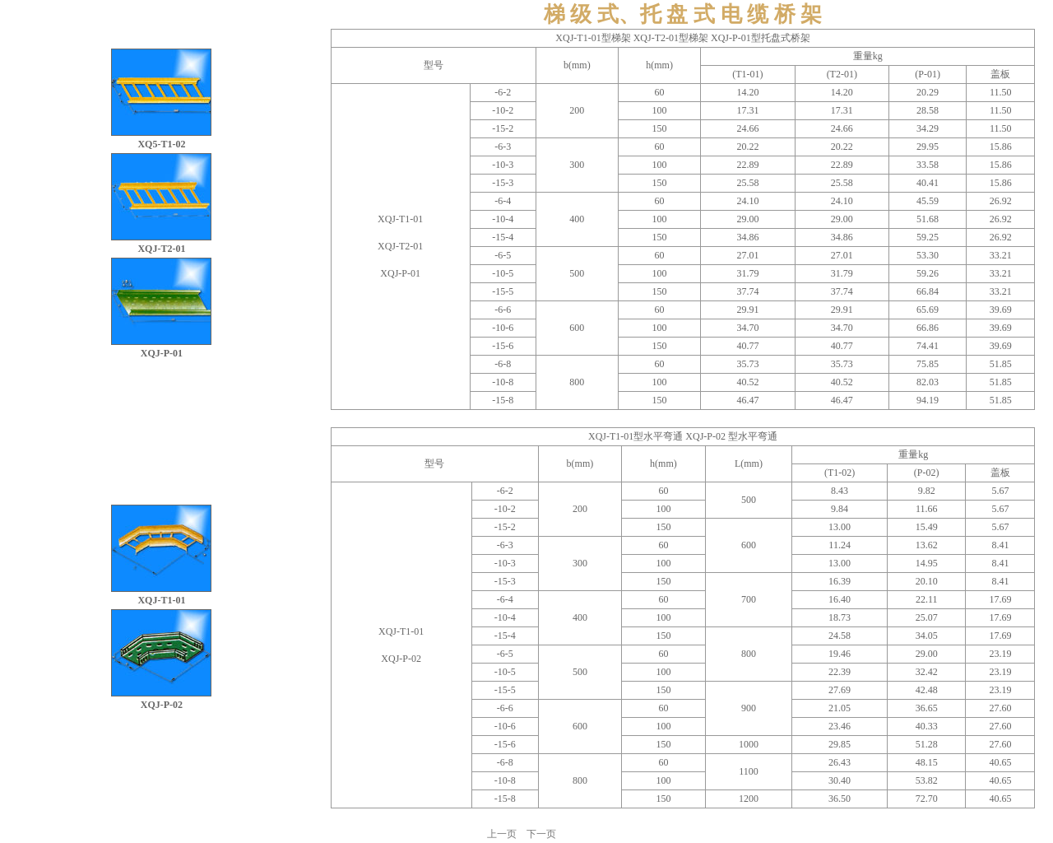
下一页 (541, 834)
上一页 (502, 834)
